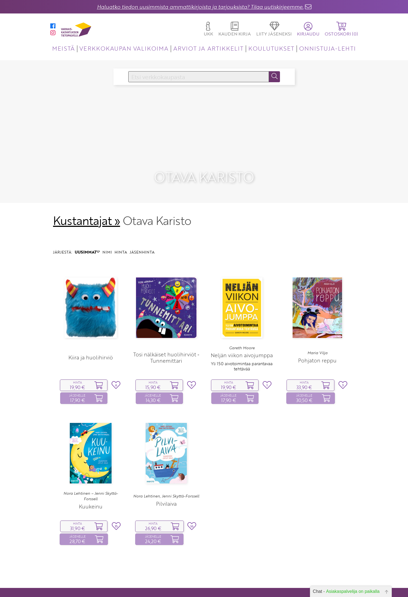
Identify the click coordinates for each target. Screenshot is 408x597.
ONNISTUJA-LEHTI (327, 48)
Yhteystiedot (171, 583)
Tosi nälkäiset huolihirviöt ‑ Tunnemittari (166, 341)
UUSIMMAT (87, 235)
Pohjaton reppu (317, 344)
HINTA (121, 235)
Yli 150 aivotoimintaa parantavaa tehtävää (242, 350)
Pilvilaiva (166, 487)
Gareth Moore (242, 331)
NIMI (107, 235)
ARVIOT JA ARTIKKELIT (208, 48)
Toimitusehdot (170, 591)
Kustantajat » (86, 204)
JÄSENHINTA (142, 235)
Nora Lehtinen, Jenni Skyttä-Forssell (166, 480)
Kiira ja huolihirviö (90, 341)
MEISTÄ (63, 48)
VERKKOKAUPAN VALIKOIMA (123, 48)
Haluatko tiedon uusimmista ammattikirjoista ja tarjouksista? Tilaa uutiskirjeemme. (200, 7)
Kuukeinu (90, 490)
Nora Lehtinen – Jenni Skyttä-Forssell (90, 479)
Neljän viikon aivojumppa (242, 339)
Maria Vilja (317, 336)
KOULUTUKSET (271, 48)
